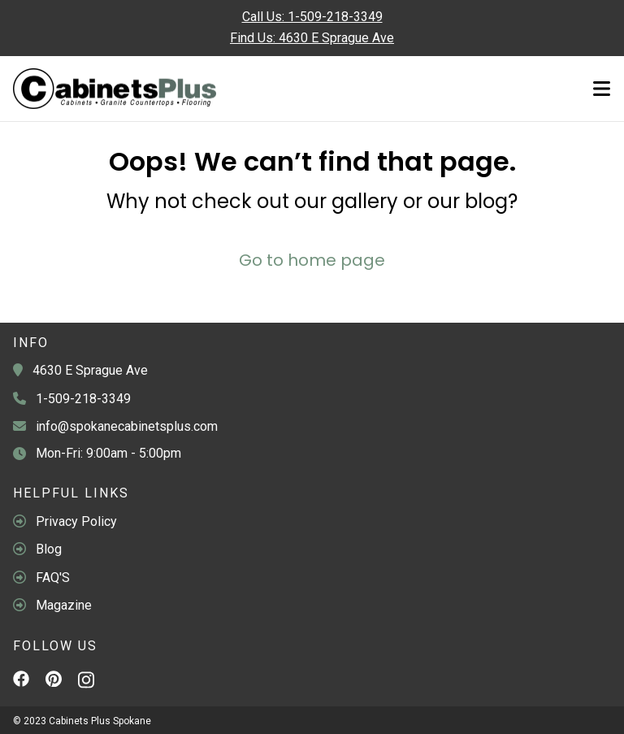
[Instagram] (86, 683)
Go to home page (312, 260)
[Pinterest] (54, 681)
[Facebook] (21, 681)
